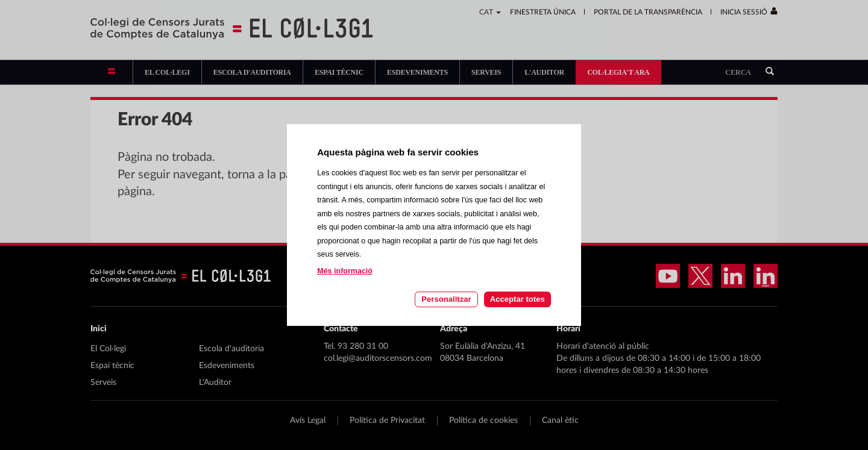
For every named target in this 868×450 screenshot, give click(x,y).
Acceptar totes (517, 299)
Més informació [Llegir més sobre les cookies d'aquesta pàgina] (345, 271)
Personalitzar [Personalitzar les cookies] (446, 299)
